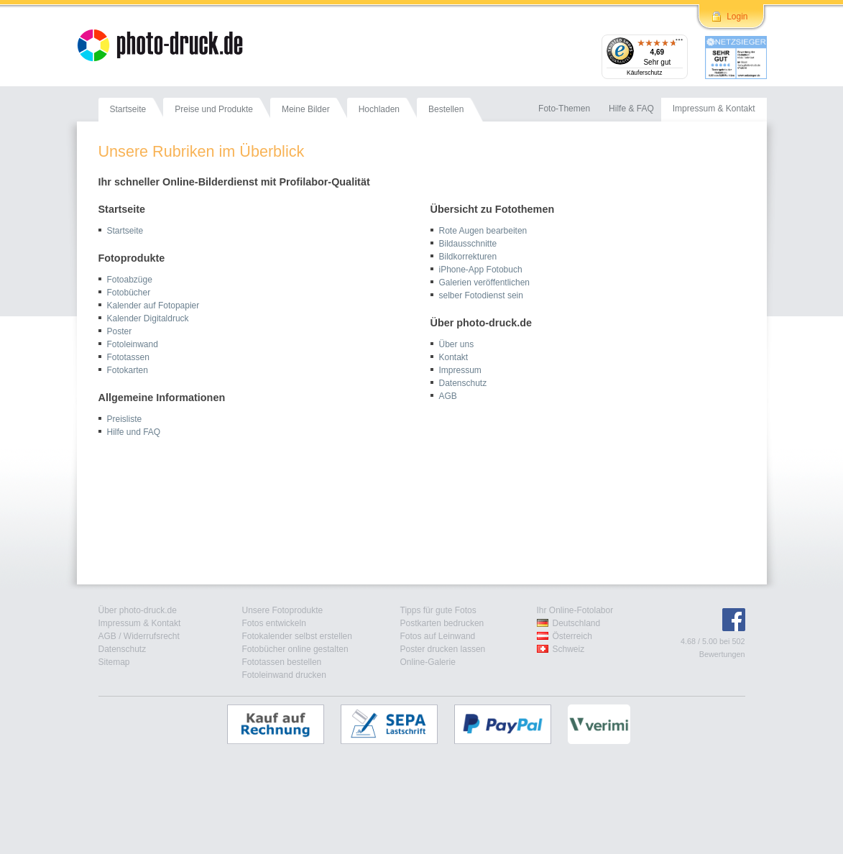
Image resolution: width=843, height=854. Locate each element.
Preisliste (124, 419)
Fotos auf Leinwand (438, 636)
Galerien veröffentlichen (484, 282)
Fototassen (128, 357)
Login (737, 17)
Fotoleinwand (132, 344)
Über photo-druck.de (137, 610)
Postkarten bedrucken (442, 623)
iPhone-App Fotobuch (480, 270)
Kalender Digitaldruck (148, 318)
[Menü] (679, 43)
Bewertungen (722, 654)
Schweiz (569, 649)
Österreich (572, 636)
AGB (448, 396)
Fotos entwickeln (274, 623)
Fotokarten (127, 370)
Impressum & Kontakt (139, 623)
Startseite (125, 231)
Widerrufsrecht (152, 636)
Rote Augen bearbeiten (483, 231)
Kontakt (454, 357)
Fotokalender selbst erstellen (297, 636)
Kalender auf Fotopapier (153, 305)
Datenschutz (463, 383)
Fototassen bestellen (282, 662)
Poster (119, 331)
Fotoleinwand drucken (284, 675)
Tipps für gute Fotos (438, 610)
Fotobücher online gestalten (295, 649)
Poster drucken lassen (443, 649)
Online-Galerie (428, 662)
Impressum (460, 370)
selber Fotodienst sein (481, 295)
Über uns (456, 344)
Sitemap (114, 662)
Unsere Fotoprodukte (282, 610)
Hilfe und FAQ (134, 432)
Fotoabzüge (129, 280)
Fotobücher (129, 293)
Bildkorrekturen (468, 257)
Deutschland (577, 623)
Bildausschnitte (468, 244)
